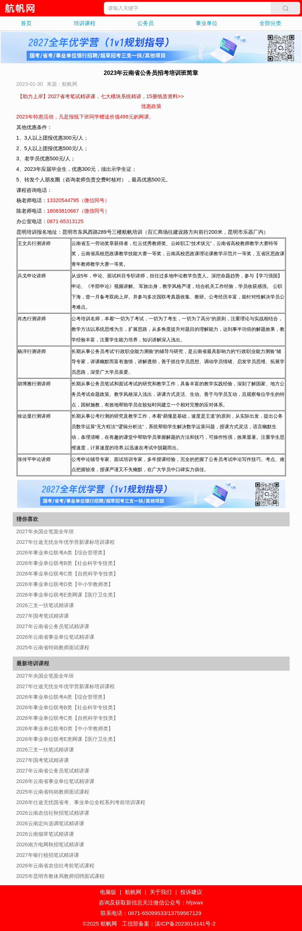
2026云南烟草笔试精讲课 (45, 834)
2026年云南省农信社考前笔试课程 (55, 865)
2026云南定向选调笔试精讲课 (50, 823)
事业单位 (206, 23)
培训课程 (84, 23)
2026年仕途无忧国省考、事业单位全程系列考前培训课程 (80, 802)
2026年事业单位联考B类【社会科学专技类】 (67, 563)
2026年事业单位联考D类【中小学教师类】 (64, 584)
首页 (26, 23)
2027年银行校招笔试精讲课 (47, 855)
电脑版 (108, 892)
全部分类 (270, 23)
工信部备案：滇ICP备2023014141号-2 (169, 923)
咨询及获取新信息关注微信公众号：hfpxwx (151, 902)
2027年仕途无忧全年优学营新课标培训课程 (65, 542)
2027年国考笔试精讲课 (42, 616)
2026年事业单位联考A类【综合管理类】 (62, 552)
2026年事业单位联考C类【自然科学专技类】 (67, 574)
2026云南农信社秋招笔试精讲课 (52, 813)
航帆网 (133, 892)
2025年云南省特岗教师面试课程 (52, 647)
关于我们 (161, 892)
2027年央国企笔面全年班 (45, 531)
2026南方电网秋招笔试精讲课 (50, 844)
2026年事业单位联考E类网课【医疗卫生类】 (67, 595)
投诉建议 (191, 892)
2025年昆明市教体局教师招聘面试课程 (60, 876)
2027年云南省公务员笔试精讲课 (52, 626)
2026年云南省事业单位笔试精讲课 (55, 637)
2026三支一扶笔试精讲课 (45, 605)
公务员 (145, 23)
